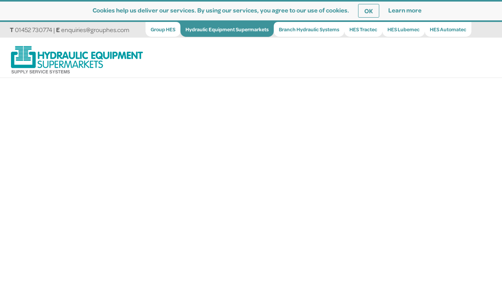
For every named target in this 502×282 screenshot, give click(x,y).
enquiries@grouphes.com (95, 29)
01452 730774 (33, 29)
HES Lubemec (403, 29)
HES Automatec (448, 29)
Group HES (163, 29)
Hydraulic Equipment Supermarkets (227, 29)
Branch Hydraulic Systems (309, 29)
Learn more (405, 9)
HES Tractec (363, 29)
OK (368, 10)
